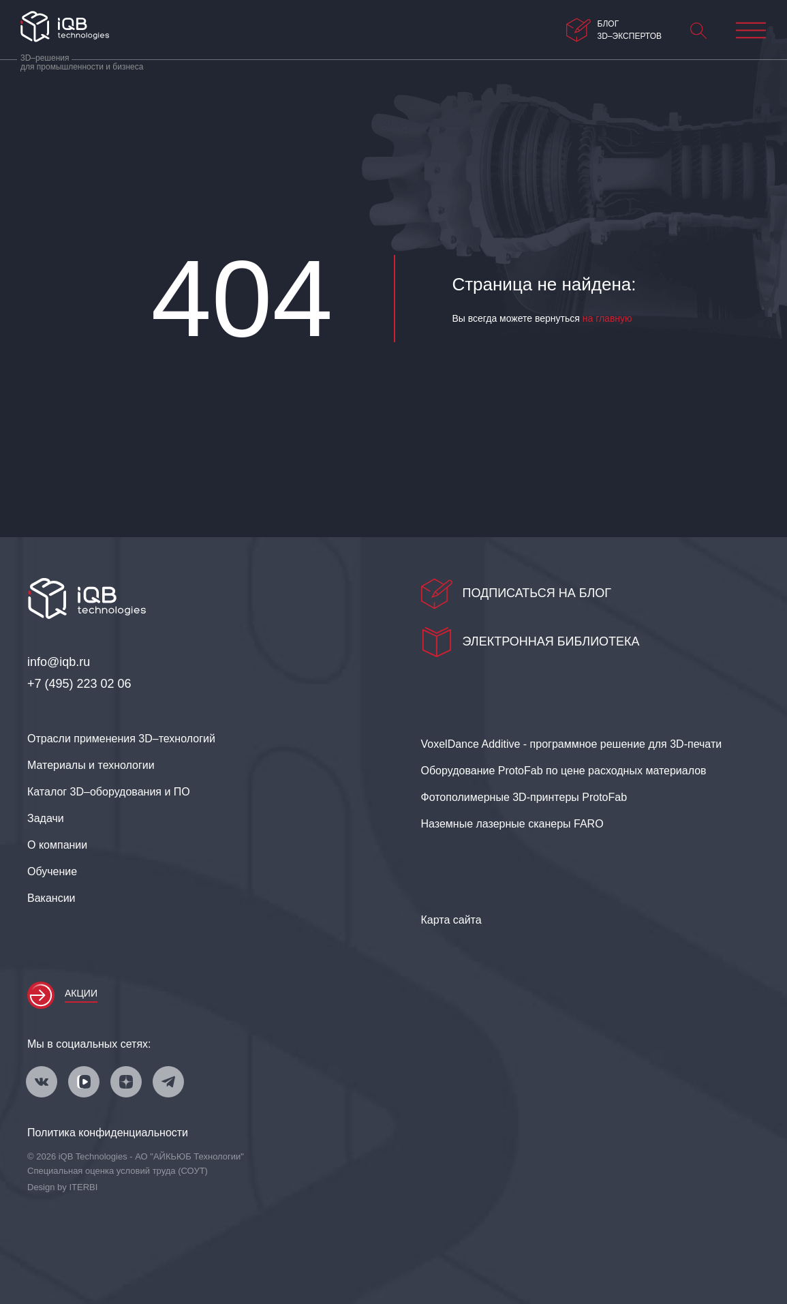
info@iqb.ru (58, 662)
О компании (57, 845)
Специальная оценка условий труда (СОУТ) (117, 1171)
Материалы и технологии (91, 765)
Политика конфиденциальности (107, 1132)
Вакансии (51, 898)
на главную (607, 318)
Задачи (45, 818)
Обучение (52, 871)
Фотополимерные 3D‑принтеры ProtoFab (524, 797)
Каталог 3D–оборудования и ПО (108, 792)
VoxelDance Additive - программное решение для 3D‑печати (571, 744)
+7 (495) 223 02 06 (79, 684)
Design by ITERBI (62, 1187)
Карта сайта (451, 920)
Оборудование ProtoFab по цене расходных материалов (564, 770)
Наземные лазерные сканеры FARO (512, 824)
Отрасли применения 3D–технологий (121, 738)
